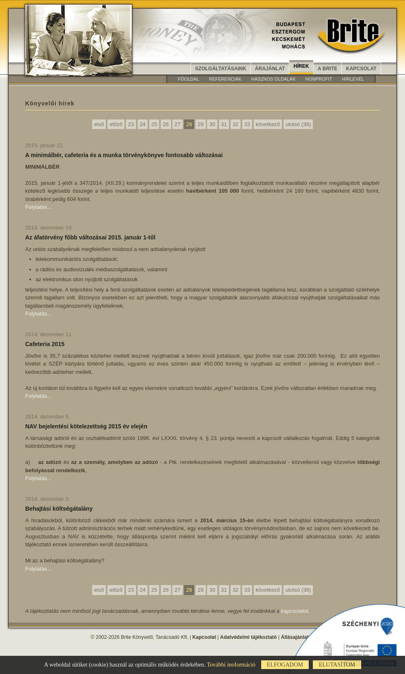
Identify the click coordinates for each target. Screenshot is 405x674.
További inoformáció (231, 665)
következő (268, 124)
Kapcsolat (361, 69)
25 (154, 124)
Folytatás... (38, 207)
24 (142, 124)
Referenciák (225, 78)
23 (131, 124)
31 (224, 124)
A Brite (328, 69)
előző (116, 124)
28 (189, 124)
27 (177, 124)
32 (235, 124)
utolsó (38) (298, 124)
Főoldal (188, 78)
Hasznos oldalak (273, 78)
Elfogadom (285, 665)
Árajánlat (270, 69)
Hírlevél (353, 78)
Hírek (301, 66)
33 (247, 124)
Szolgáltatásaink (220, 69)
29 (200, 124)
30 (212, 124)
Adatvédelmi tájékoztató (248, 637)
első (99, 124)
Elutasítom (337, 665)
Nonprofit (318, 78)
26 (166, 124)
